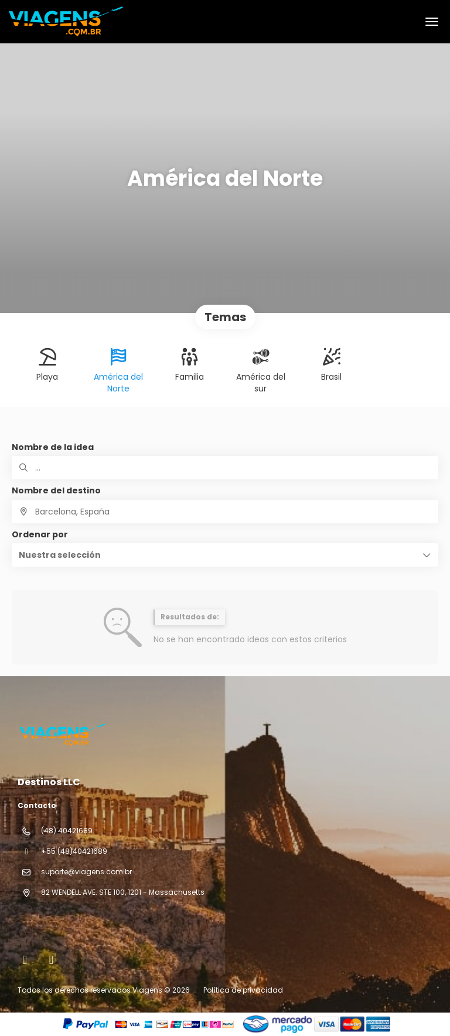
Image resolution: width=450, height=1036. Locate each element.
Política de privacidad (243, 990)
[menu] (432, 21)
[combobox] (225, 511)
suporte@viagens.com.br (86, 872)
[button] (225, 555)
